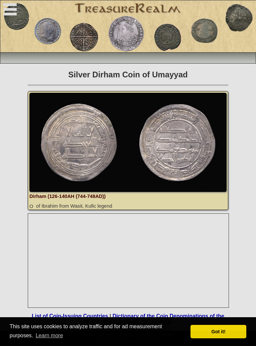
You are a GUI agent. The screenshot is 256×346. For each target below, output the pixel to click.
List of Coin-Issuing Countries (70, 316)
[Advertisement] (128, 260)
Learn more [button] (49, 335)
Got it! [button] (219, 331)
